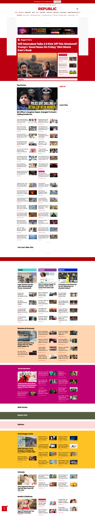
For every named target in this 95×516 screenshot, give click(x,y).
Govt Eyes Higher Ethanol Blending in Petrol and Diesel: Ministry (63, 342)
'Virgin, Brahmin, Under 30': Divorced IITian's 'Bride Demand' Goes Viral (43, 151)
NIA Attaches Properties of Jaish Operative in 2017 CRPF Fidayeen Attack (43, 193)
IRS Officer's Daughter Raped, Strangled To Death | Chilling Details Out (37, 113)
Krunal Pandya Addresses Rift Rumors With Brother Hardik (62, 295)
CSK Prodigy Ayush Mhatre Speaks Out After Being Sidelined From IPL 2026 (63, 304)
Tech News (20, 453)
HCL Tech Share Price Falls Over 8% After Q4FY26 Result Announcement (23, 354)
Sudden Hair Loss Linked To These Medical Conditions (63, 501)
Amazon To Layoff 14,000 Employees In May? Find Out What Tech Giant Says (43, 456)
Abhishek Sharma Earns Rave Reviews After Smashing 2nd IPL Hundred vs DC (22, 222)
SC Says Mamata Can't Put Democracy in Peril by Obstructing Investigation (22, 320)
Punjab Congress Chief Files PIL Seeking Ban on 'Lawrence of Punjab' (22, 173)
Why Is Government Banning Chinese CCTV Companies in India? (63, 455)
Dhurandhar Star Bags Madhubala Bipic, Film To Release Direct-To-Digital (43, 383)
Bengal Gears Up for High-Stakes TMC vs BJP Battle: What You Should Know (43, 121)
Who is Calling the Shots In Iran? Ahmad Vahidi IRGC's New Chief (43, 295)
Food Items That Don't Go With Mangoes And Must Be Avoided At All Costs (63, 486)
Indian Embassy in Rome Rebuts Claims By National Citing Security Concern (22, 166)
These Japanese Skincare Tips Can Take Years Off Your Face (26, 488)
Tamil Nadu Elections (47, 15)
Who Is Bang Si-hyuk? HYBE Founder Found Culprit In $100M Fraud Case (62, 391)
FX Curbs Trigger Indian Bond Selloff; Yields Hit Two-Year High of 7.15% (63, 357)
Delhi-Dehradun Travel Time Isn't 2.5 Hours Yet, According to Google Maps (26, 450)
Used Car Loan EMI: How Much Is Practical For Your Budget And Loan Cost (63, 350)
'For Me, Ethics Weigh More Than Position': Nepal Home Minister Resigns (43, 215)
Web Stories (20, 388)
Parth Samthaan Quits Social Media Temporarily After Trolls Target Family (63, 382)
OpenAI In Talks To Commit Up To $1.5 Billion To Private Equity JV (43, 342)
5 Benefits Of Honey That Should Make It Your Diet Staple (43, 485)
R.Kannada (54, 5)
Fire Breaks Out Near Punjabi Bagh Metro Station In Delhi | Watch (22, 143)
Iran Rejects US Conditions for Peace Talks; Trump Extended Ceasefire (43, 311)
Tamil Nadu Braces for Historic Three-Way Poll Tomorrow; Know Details (22, 121)
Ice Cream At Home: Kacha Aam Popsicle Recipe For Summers (43, 477)
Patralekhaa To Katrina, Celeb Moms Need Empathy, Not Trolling (42, 505)
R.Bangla (49, 5)
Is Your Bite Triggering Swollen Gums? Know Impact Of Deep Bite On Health (63, 510)
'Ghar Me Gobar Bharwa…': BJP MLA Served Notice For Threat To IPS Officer (22, 230)
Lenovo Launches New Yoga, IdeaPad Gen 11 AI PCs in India (63, 447)
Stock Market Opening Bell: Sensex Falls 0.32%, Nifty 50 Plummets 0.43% (43, 350)
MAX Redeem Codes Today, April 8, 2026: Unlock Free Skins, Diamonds (63, 463)
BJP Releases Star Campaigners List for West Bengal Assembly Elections (43, 136)
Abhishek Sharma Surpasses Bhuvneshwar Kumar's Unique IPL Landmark (43, 222)
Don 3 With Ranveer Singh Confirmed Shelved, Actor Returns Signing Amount (23, 395)
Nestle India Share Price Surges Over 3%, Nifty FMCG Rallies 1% (26, 345)
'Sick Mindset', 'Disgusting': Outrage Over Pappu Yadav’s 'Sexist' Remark (43, 185)
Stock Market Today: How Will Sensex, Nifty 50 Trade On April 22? (43, 357)
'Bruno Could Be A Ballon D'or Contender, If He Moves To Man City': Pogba (63, 320)
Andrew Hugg (71, 15)
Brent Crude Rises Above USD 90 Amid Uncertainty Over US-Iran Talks (43, 334)
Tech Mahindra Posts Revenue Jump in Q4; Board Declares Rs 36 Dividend (43, 230)
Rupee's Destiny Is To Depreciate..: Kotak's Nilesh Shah (43, 207)
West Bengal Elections (35, 15)
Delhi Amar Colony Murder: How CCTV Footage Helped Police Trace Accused (22, 129)
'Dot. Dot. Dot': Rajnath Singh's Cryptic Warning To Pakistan (22, 150)
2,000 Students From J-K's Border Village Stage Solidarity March (22, 200)
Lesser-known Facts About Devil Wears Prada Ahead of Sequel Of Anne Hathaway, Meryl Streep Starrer (27, 386)
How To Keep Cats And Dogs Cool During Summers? (63, 476)
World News (40, 217)
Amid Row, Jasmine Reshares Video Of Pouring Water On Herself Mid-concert (43, 374)
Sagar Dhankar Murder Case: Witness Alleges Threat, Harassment (25, 286)
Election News (41, 131)
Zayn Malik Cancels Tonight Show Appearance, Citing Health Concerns (63, 398)
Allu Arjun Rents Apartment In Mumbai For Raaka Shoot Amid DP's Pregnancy (43, 175)
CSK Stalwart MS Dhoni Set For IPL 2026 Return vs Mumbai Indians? (67, 286)
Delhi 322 (4, 508)
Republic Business (62, 67)
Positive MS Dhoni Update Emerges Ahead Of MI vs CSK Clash (63, 311)
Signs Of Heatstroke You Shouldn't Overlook (26, 512)
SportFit (59, 322)
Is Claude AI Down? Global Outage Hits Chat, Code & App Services (43, 447)
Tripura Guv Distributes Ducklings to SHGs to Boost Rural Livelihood (22, 296)
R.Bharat (45, 5)
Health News (20, 514)
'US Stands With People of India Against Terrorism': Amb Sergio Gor (23, 311)
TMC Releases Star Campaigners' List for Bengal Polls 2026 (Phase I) (43, 129)
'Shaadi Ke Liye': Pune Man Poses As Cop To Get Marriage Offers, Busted (22, 185)
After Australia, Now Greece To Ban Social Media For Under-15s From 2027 (43, 464)
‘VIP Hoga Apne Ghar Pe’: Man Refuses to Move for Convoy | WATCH (43, 166)
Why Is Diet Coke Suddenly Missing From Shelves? (63, 65)
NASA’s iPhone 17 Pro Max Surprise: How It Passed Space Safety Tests (43, 439)
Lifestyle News (20, 491)
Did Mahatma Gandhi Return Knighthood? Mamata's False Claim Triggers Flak (22, 158)
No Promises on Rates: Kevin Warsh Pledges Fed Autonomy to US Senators (22, 215)
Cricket (39, 161)
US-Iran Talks (26, 15)
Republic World (40, 5)
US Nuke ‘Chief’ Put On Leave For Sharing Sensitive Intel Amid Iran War (43, 303)
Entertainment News (42, 178)
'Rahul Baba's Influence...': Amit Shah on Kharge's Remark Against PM (43, 143)
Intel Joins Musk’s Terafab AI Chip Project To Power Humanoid (63, 439)
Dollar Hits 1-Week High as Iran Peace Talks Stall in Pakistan (22, 207)
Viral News (61, 74)
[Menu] (76, 9)
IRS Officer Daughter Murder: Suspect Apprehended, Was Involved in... (22, 304)
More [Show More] (78, 12)
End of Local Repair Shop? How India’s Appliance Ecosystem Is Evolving (63, 334)
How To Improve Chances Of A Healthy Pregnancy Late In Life (43, 512)
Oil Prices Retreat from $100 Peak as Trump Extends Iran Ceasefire (22, 192)
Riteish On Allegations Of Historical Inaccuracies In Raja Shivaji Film (63, 375)
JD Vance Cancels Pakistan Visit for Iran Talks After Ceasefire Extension (43, 319)
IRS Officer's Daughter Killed (59, 15)
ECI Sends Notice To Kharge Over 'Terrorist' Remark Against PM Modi (22, 136)
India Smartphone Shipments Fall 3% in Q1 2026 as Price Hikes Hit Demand (23, 459)
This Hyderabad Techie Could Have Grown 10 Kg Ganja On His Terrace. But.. (43, 200)
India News (19, 116)
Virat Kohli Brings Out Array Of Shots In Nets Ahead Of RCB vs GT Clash (43, 158)
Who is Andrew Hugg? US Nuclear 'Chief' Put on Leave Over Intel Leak (46, 286)
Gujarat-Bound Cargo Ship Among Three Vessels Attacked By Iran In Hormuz (22, 237)
